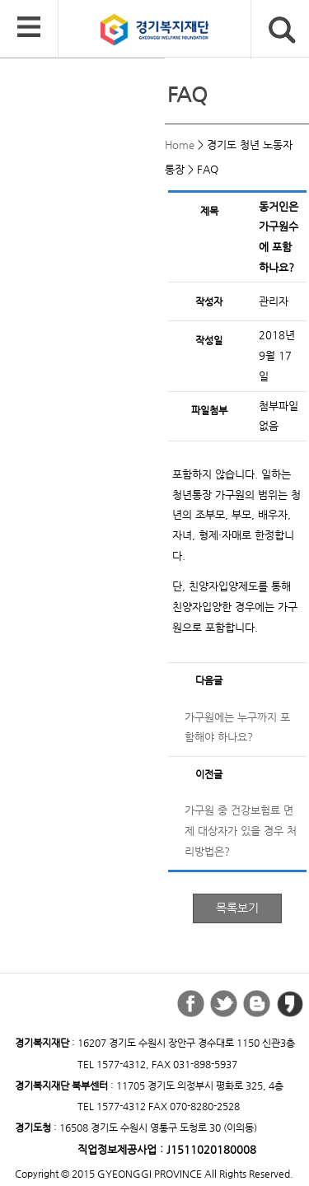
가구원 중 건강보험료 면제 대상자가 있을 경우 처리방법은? (241, 830)
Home (179, 144)
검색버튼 (282, 30)
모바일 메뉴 (28, 28)
